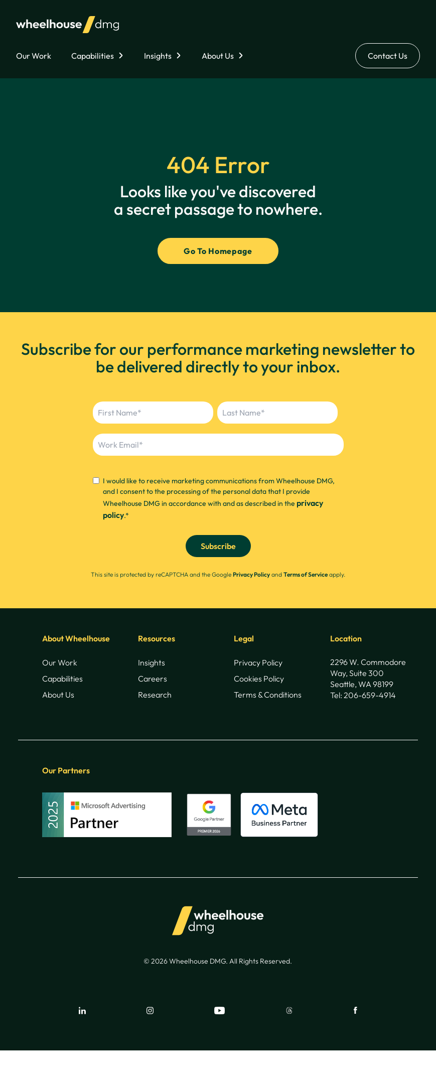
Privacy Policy (251, 574)
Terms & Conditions (268, 695)
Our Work (33, 56)
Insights (158, 56)
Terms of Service (305, 574)
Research (155, 695)
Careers (152, 679)
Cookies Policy (259, 679)
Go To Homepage (218, 251)
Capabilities (92, 56)
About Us (218, 56)
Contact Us (387, 56)
